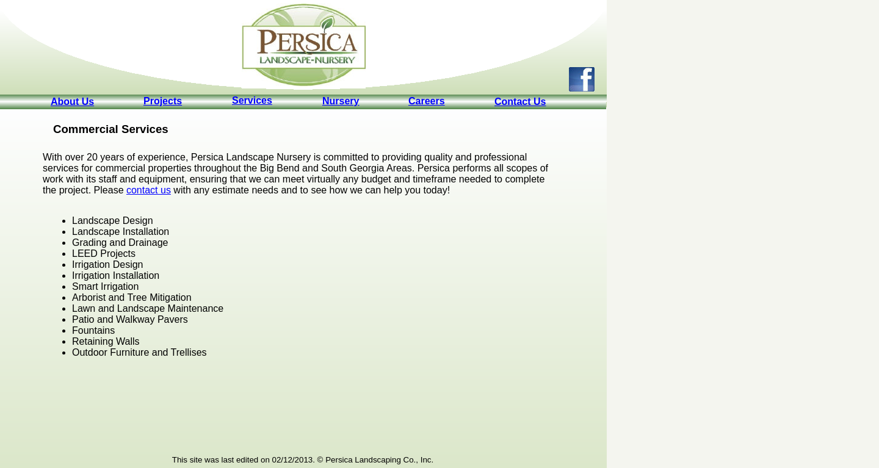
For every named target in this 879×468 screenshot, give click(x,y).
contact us (148, 190)
